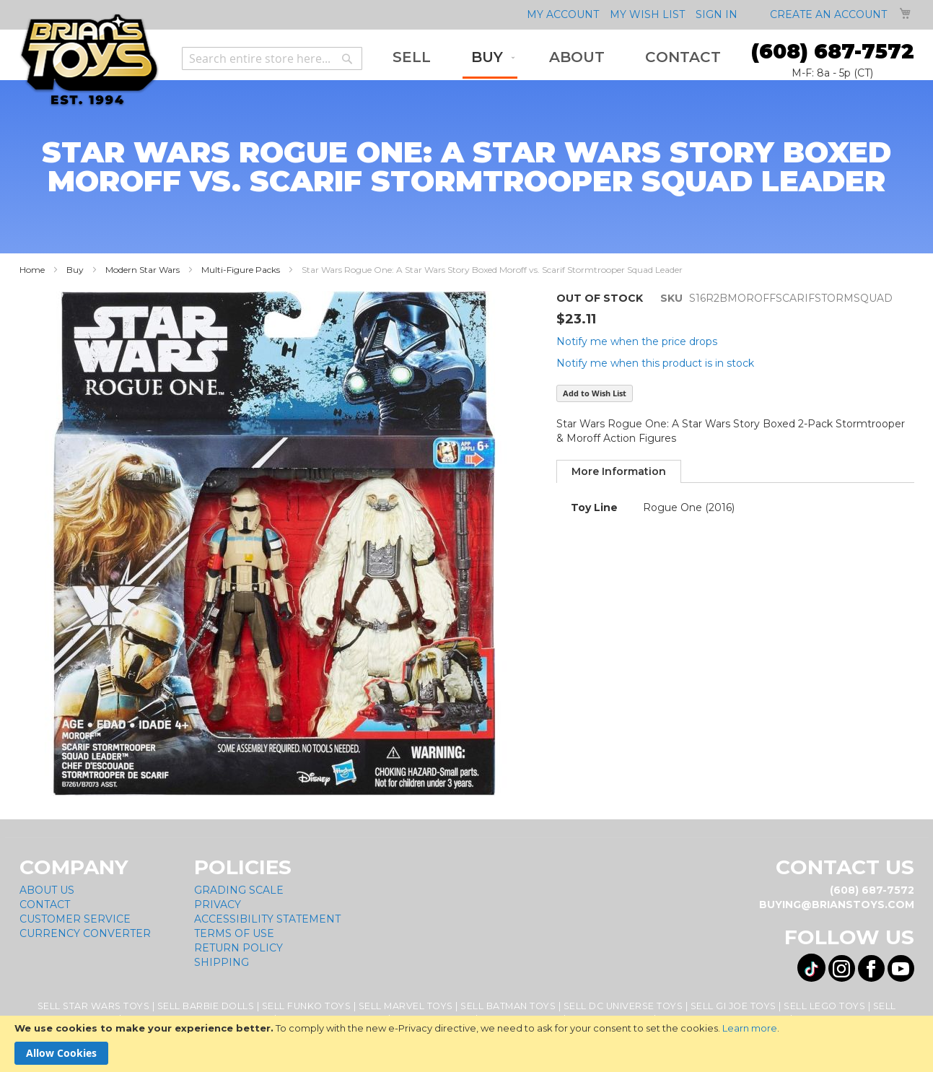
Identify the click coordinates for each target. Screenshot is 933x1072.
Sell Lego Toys (824, 1006)
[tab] (618, 471)
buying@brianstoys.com (836, 904)
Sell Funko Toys (306, 1006)
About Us (46, 890)
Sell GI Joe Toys (733, 1006)
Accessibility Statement (267, 918)
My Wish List (647, 14)
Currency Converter (85, 933)
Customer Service (75, 918)
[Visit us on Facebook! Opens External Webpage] (871, 968)
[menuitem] (411, 57)
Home (32, 269)
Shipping (221, 962)
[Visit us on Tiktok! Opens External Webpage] (811, 968)
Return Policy (238, 947)
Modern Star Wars (142, 269)
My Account (563, 14)
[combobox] (272, 58)
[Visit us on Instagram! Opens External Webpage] (841, 968)
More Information (618, 471)
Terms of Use (234, 933)
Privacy (217, 904)
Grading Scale (239, 890)
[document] (466, 1044)
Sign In (716, 14)
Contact (44, 904)
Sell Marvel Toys (406, 1006)
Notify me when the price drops (636, 341)
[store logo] (89, 60)
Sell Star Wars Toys (94, 1006)
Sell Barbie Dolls (206, 1006)
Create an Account (828, 14)
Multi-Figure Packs (240, 269)
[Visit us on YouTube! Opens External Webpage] (901, 968)
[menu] (556, 58)
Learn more (749, 1028)
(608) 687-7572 (832, 51)
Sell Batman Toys (508, 1006)
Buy (75, 269)
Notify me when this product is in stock (655, 363)
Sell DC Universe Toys (623, 1006)
